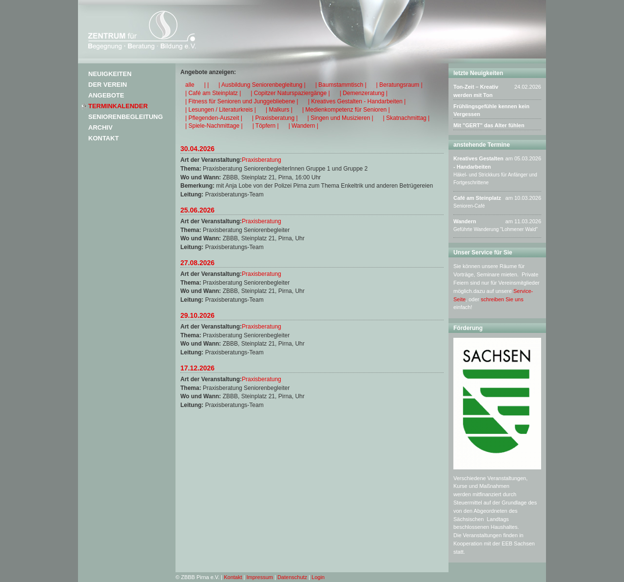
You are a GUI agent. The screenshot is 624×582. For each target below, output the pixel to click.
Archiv (100, 127)
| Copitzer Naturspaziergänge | (290, 93)
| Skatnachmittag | (406, 118)
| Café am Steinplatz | (213, 93)
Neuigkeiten (110, 74)
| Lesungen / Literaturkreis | (220, 109)
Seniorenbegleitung (125, 116)
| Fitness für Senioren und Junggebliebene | (241, 101)
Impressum (260, 577)
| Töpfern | (266, 125)
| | (206, 84)
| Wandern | (303, 125)
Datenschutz (292, 577)
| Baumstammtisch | (341, 84)
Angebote (106, 95)
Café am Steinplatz (477, 198)
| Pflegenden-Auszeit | (213, 118)
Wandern (464, 221)
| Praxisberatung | (275, 118)
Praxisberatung (261, 159)
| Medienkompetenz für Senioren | (346, 109)
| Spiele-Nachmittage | (214, 125)
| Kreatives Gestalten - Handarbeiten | (357, 101)
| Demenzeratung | (364, 93)
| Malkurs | (279, 109)
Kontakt (103, 138)
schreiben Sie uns (502, 299)
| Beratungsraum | (399, 84)
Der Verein (107, 84)
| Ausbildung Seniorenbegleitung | (261, 84)
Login (318, 577)
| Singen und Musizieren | (340, 118)
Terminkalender (118, 106)
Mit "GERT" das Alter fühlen (489, 125)
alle (190, 84)
